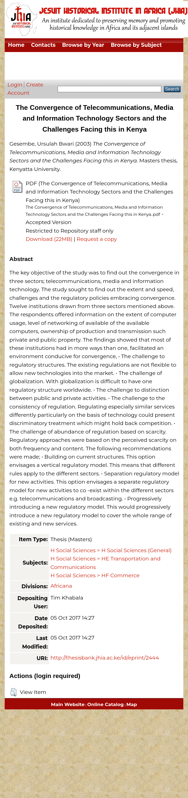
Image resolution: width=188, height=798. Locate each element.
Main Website (68, 704)
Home (16, 45)
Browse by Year (83, 45)
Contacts (43, 45)
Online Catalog (105, 704)
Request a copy (97, 239)
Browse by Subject (136, 45)
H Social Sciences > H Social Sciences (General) (111, 550)
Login (14, 84)
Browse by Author (32, 72)
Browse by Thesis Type (98, 59)
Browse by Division (34, 59)
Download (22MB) (49, 239)
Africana (61, 586)
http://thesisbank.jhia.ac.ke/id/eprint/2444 (104, 658)
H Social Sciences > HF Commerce (94, 575)
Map (132, 704)
